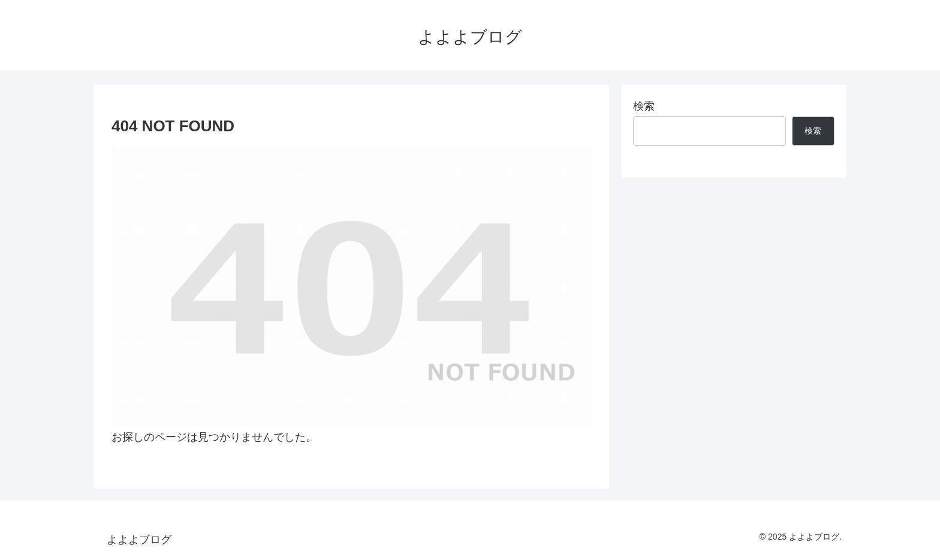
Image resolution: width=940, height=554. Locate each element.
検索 (644, 106)
